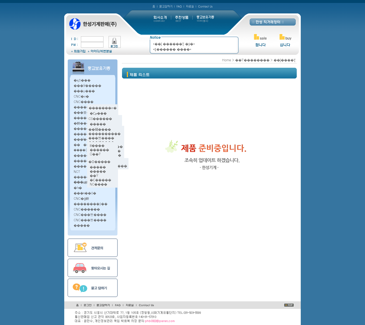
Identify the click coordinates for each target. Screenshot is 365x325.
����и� (83, 107)
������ (99, 149)
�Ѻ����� (99, 161)
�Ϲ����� (100, 179)
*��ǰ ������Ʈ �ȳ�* (174, 43)
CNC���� (84, 101)
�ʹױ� (78, 187)
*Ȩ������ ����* (172, 49)
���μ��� (84, 90)
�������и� (103, 107)
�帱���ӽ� (84, 123)
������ (85, 144)
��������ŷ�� (91, 203)
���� (80, 166)
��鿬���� (99, 129)
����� (98, 124)
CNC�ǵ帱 (81, 198)
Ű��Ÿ (95, 154)
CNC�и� (81, 96)
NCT (77, 171)
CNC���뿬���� (90, 214)
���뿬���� (101, 137)
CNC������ (87, 209)
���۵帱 (81, 182)
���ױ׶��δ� (85, 193)
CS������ (100, 118)
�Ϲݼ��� (98, 113)
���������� (104, 133)
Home (226, 60)
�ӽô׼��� (82, 80)
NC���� (98, 184)
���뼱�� (83, 112)
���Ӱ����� (87, 85)
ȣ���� (97, 145)
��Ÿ (94, 175)
